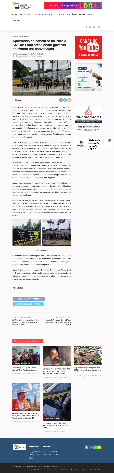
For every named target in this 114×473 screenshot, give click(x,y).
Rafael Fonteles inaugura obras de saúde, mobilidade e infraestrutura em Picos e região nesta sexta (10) (25, 415)
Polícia (48, 14)
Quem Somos (26, 14)
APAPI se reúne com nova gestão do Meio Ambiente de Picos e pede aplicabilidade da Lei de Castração (26, 322)
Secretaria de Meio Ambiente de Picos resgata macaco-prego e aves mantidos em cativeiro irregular (57, 371)
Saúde (91, 14)
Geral (82, 14)
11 (69, 431)
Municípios (72, 14)
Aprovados (20, 288)
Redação (47, 431)
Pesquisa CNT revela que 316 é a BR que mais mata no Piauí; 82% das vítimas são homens (58, 322)
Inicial (15, 14)
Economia (59, 14)
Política (39, 14)
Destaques (18, 36)
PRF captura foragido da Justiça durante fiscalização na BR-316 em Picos (55, 425)
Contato (17, 21)
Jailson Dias (23, 54)
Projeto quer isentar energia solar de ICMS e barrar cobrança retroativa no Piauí (87, 370)
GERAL (57, 364)
